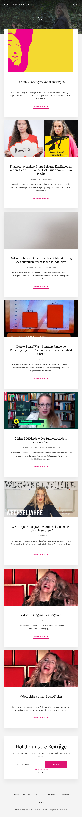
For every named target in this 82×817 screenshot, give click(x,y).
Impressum (54, 810)
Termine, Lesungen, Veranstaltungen (41, 82)
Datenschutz (63, 810)
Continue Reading (41, 107)
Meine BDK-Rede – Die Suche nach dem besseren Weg (41, 440)
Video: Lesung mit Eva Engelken (41, 615)
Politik (52, 267)
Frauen (43, 447)
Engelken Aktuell (38, 179)
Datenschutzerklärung (41, 769)
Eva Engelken (18, 4)
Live (41, 87)
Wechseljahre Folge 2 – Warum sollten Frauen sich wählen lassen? (41, 528)
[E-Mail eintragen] (41, 764)
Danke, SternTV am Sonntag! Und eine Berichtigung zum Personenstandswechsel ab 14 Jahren (41, 350)
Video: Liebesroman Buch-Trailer (41, 696)
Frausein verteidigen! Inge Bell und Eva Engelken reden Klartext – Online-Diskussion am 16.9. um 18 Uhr (41, 170)
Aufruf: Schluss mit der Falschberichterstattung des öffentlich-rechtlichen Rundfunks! (41, 260)
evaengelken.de (25, 810)
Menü (75, 5)
